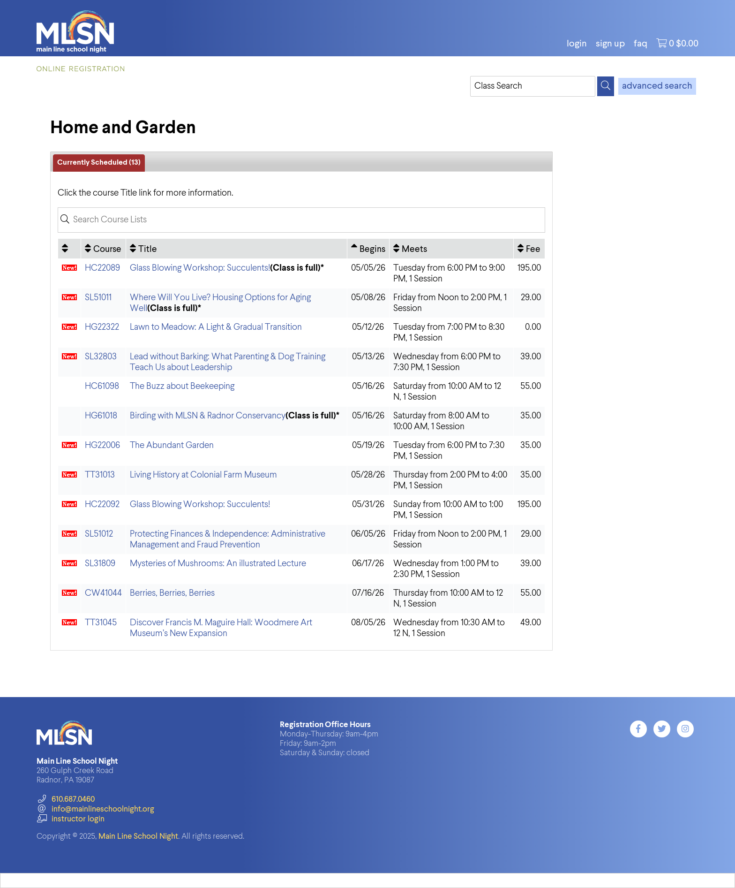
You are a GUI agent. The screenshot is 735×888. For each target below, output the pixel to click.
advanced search (657, 86)
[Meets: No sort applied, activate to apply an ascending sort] (451, 248)
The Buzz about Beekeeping (182, 386)
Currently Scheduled (99, 163)
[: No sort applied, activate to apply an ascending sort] (69, 248)
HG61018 (101, 415)
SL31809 (100, 563)
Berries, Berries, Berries (172, 593)
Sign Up (610, 44)
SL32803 (101, 356)
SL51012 (99, 534)
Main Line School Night (138, 837)
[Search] (605, 86)
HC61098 (102, 386)
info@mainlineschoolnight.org (95, 809)
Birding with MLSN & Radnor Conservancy (207, 415)
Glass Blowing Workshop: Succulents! (200, 268)
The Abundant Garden (172, 445)
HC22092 (102, 504)
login (577, 44)
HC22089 (102, 268)
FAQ (640, 44)
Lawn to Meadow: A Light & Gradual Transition (216, 327)
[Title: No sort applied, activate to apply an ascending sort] (236, 248)
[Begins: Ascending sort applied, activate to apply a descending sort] (368, 248)
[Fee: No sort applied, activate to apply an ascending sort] (529, 248)
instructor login (70, 819)
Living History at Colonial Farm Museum (203, 475)
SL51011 (98, 297)
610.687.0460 (65, 800)
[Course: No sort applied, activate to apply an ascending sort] (103, 248)
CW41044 (103, 593)
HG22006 (102, 445)
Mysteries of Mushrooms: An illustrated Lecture (218, 563)
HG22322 (102, 327)
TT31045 (101, 622)
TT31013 (100, 475)
